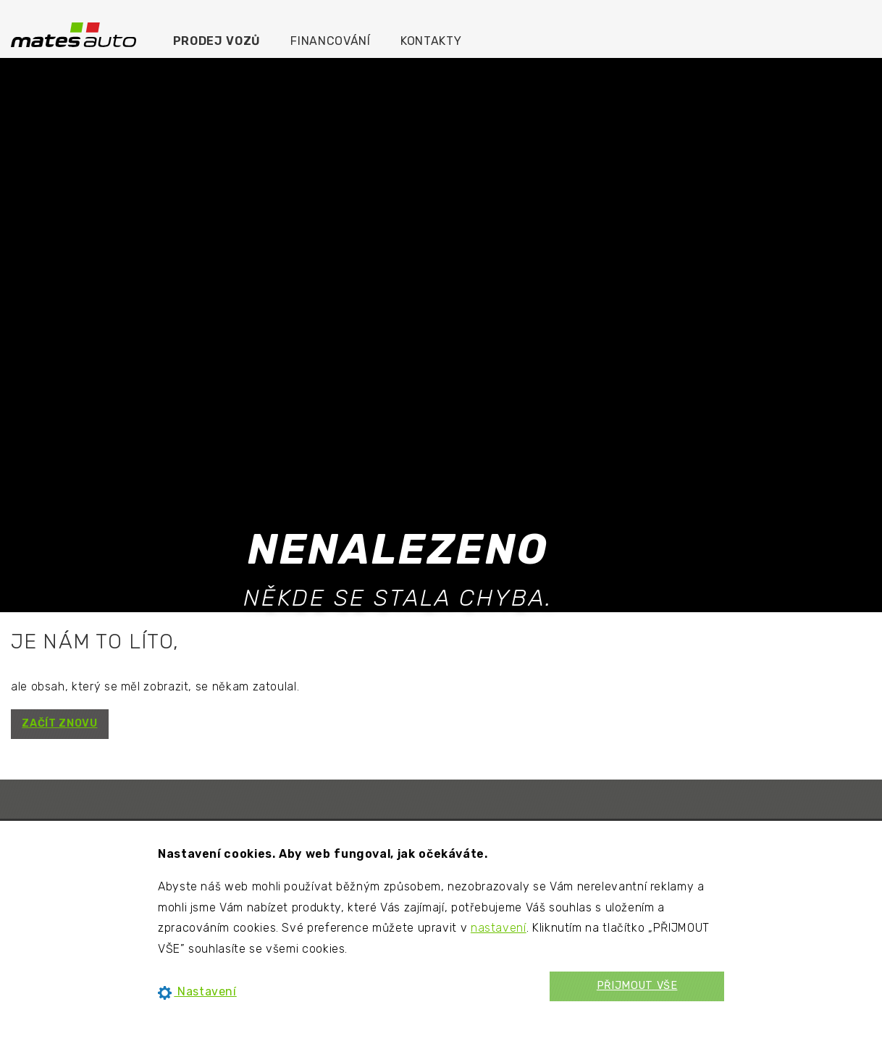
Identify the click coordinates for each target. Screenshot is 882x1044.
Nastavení (197, 991)
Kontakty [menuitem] (430, 41)
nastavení (498, 928)
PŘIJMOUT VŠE (637, 986)
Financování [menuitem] (330, 41)
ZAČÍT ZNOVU (59, 723)
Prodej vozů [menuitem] (217, 41)
